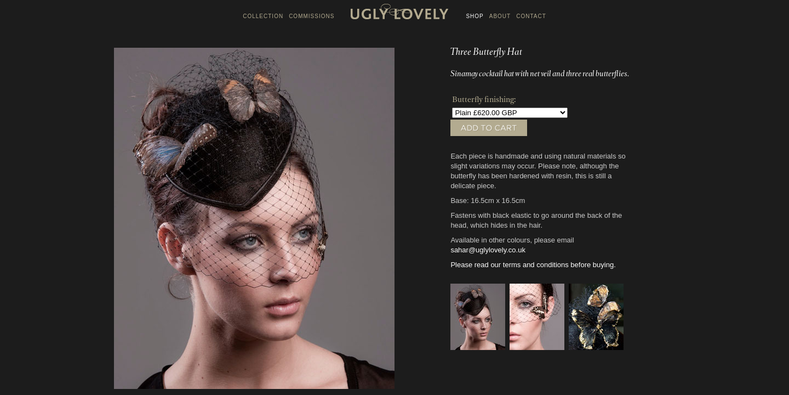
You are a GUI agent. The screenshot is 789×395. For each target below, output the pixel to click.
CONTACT (531, 16)
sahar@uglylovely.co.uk (487, 250)
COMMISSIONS (311, 16)
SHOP (474, 16)
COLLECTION (263, 16)
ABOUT (500, 16)
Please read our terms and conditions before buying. (532, 265)
